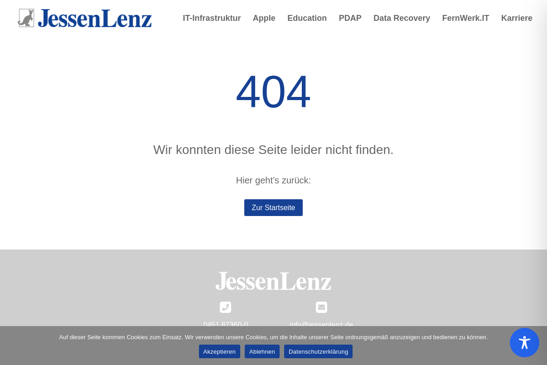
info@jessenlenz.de (321, 325)
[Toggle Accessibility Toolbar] (524, 342)
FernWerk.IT (465, 19)
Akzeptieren (219, 351)
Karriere (516, 19)
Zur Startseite (273, 207)
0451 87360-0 (225, 325)
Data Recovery (401, 19)
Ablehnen (262, 351)
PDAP (350, 19)
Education (307, 19)
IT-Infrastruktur (212, 19)
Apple (264, 19)
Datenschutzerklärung (318, 351)
